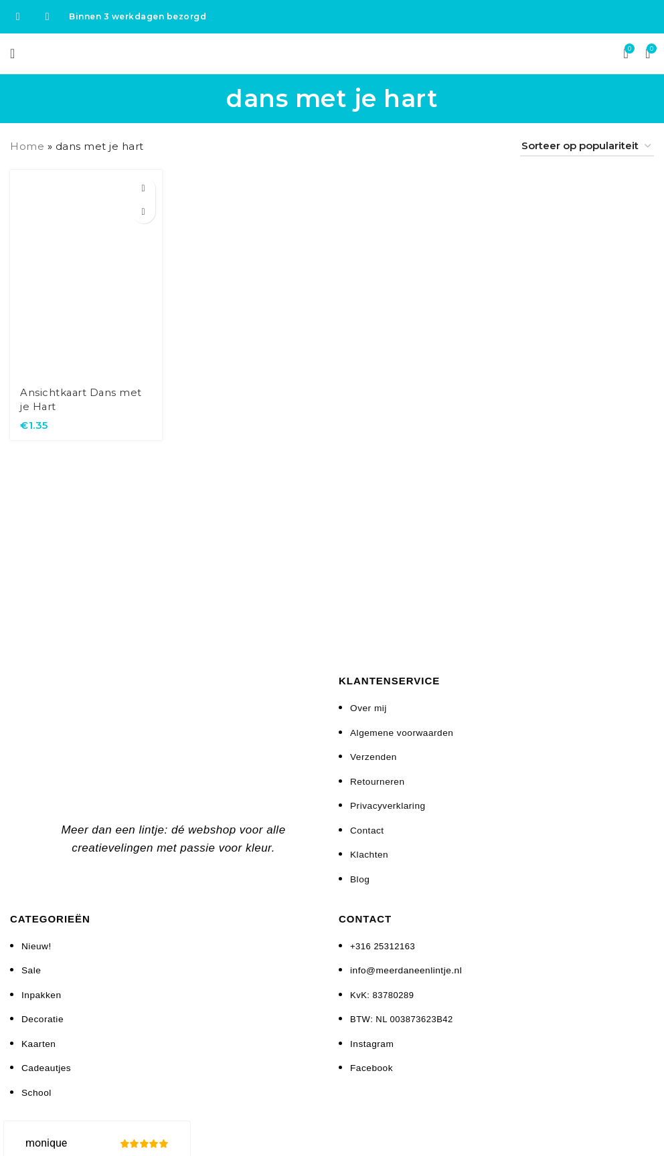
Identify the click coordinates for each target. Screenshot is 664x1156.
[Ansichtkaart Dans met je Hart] (85, 273)
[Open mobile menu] (12, 53)
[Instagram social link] (47, 16)
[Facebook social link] (18, 16)
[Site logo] (332, 52)
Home (27, 146)
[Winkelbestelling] (587, 146)
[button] (143, 188)
